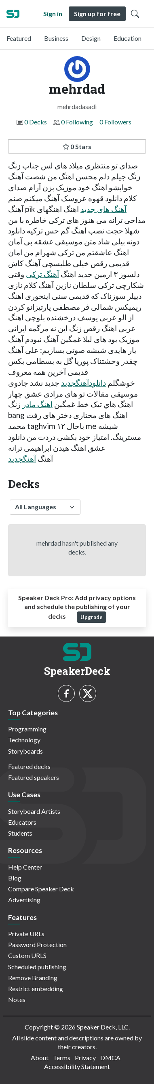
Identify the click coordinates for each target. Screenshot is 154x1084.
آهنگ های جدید (103, 209)
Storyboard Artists (34, 811)
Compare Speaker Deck (41, 889)
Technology (24, 740)
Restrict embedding (35, 988)
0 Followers (115, 122)
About (40, 1057)
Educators (22, 822)
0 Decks (35, 122)
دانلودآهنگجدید (83, 382)
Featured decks (29, 766)
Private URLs (26, 933)
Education (127, 38)
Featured (18, 38)
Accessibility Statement (77, 1066)
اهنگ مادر (37, 404)
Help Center (25, 867)
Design (91, 38)
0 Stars (77, 146)
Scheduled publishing (37, 967)
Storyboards (25, 751)
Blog (14, 878)
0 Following (77, 122)
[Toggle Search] (135, 13)
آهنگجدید (22, 458)
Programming (27, 729)
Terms (61, 1057)
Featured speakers (33, 777)
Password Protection (37, 944)
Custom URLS (27, 955)
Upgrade (91, 617)
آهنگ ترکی (42, 274)
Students (20, 833)
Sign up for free (97, 13)
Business (56, 38)
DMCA (110, 1057)
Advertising (24, 899)
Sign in (52, 13)
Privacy (85, 1057)
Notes (16, 999)
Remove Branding (32, 977)
